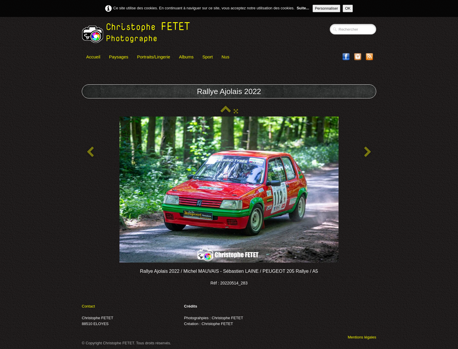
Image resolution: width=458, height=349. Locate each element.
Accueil (93, 56)
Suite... (303, 8)
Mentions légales (362, 337)
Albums (186, 56)
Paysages (118, 56)
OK (348, 8)
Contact (88, 306)
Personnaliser (326, 8)
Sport (207, 56)
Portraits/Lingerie (153, 56)
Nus (226, 56)
